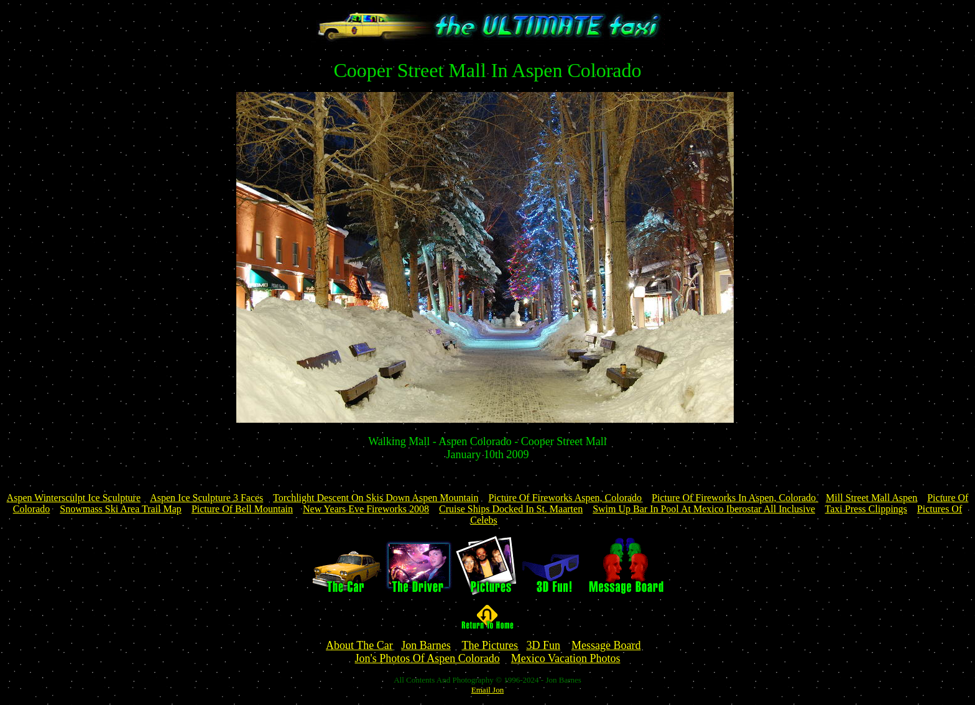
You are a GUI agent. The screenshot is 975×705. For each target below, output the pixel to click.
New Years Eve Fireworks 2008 (366, 509)
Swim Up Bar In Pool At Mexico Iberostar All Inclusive (704, 509)
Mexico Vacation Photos (566, 658)
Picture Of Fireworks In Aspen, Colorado (735, 497)
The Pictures (489, 645)
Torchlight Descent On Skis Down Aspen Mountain (375, 497)
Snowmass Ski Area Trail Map (121, 509)
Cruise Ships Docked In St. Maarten (511, 509)
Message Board (605, 645)
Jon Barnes (426, 645)
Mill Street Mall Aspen (871, 497)
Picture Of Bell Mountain (242, 509)
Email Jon (487, 689)
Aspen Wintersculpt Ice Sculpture (74, 497)
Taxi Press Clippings (866, 509)
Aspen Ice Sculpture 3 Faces (206, 497)
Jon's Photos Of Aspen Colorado (427, 658)
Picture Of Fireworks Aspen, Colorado (565, 497)
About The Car (359, 645)
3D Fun (543, 645)
